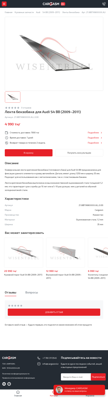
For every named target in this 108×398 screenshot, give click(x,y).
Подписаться (98, 377)
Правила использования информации (18, 378)
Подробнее (93, 132)
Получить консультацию (79, 152)
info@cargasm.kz (50, 363)
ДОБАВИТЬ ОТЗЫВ (54, 312)
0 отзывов (26, 107)
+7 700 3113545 (49, 358)
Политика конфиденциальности (15, 374)
